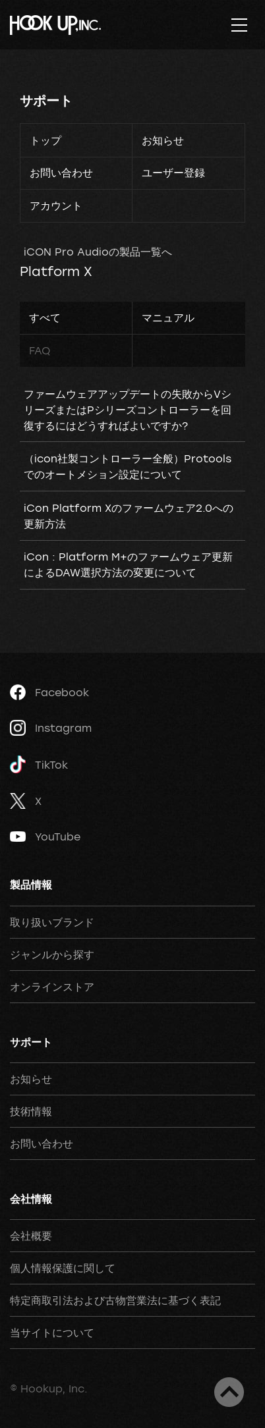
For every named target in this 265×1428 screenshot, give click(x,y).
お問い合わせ (61, 172)
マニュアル (168, 317)
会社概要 (31, 1235)
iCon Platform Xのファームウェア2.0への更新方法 (128, 516)
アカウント (56, 205)
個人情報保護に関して (62, 1268)
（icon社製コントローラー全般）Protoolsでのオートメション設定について (127, 466)
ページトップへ (229, 1392)
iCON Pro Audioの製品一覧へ (98, 251)
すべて (45, 317)
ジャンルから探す (52, 954)
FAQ (39, 350)
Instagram (51, 728)
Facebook (49, 692)
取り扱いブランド (52, 922)
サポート (46, 100)
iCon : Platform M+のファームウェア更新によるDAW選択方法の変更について (128, 564)
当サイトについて (52, 1332)
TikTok (39, 764)
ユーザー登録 (173, 172)
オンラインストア (52, 986)
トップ (45, 140)
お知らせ (163, 140)
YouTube (45, 836)
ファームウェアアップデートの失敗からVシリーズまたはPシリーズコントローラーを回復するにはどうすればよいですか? (127, 410)
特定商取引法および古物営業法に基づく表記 (115, 1300)
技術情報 (31, 1111)
